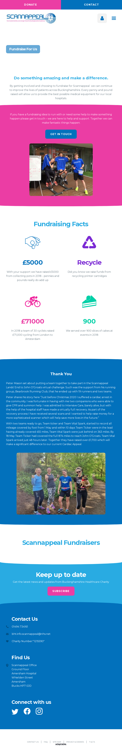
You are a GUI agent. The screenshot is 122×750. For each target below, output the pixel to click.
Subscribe (60, 591)
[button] (15, 713)
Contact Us (33, 743)
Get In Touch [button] (61, 134)
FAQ (45, 743)
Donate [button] (30, 4)
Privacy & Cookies (75, 743)
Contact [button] (91, 4)
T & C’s (92, 743)
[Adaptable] (61, 745)
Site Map (57, 743)
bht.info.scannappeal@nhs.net (31, 634)
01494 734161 (20, 627)
